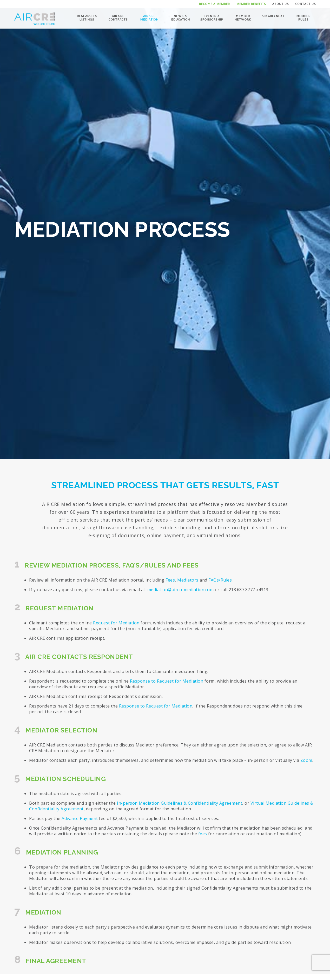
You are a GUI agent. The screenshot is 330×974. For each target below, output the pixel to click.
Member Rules (303, 17)
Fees (170, 580)
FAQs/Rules (220, 580)
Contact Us (305, 4)
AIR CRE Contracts (118, 17)
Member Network (243, 17)
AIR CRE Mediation (149, 17)
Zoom (306, 760)
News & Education (180, 17)
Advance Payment (80, 818)
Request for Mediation (116, 623)
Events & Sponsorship (211, 17)
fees (202, 834)
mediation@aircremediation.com (180, 589)
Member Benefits (251, 4)
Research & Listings (87, 17)
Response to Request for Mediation (167, 681)
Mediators (188, 580)
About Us (280, 4)
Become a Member (214, 4)
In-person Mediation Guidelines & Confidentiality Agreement (179, 803)
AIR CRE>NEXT (273, 15)
